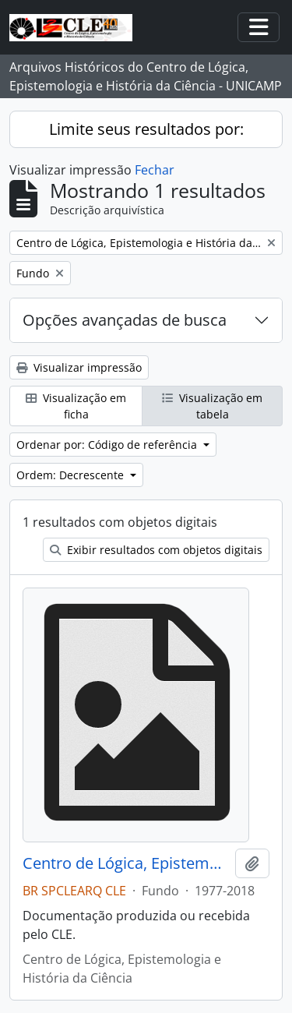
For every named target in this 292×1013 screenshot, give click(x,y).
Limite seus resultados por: (146, 128)
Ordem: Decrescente (71, 475)
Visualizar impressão (79, 367)
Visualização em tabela (212, 406)
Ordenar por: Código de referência (108, 444)
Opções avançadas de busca (125, 319)
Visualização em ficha (76, 406)
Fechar (154, 169)
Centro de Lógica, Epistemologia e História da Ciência (126, 863)
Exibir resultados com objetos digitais (156, 549)
